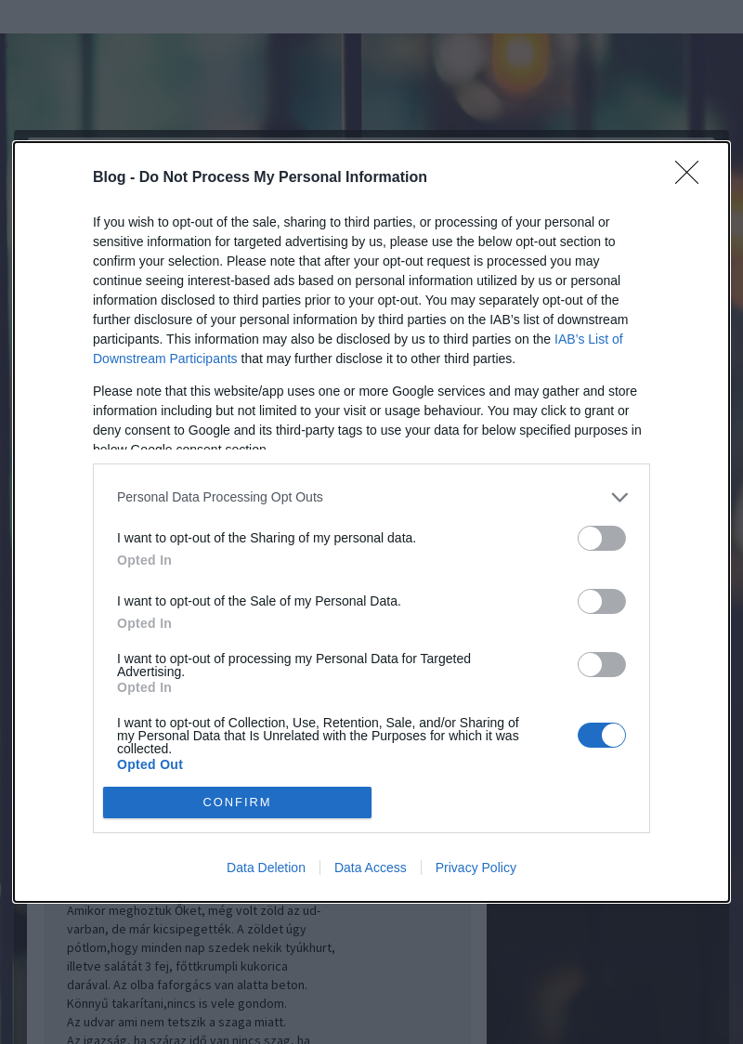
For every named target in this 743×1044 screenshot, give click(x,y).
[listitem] (371, 497)
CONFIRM (237, 803)
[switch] (602, 538)
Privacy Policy (476, 867)
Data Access (370, 867)
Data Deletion (266, 867)
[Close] (692, 178)
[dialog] (371, 522)
